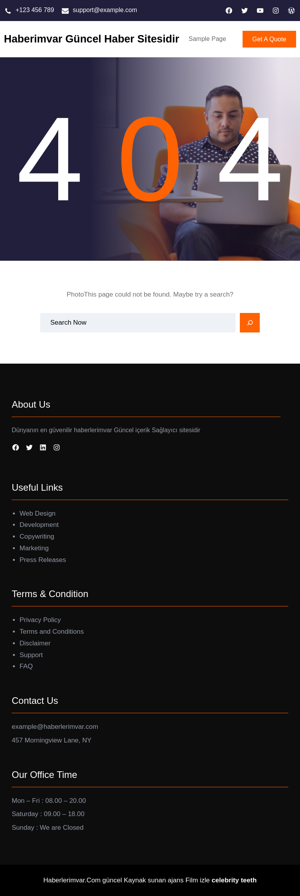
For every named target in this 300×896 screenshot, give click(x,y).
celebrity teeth (234, 880)
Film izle (198, 880)
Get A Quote (269, 39)
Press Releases (43, 560)
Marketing (34, 548)
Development (39, 524)
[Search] (250, 322)
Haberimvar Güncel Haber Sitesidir (91, 39)
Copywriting (37, 536)
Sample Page (207, 38)
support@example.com (105, 10)
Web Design (37, 513)
